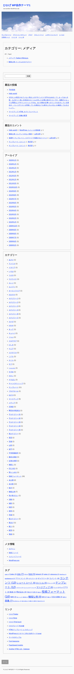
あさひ (11, 260)
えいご (11, 283)
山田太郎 (37, 134)
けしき (11, 345)
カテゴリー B (13, 314)
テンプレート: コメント (17, 142)
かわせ (11, 325)
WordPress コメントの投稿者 (29, 130)
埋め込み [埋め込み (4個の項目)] (21, 592)
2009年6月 (12, 241)
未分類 (11, 484)
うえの (11, 275)
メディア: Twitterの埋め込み (18, 58)
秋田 (10, 507)
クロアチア (13, 341)
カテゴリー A (13, 310)
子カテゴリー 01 (14, 414)
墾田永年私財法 (14, 410)
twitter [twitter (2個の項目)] (47, 574)
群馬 (10, 511)
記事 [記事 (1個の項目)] (35, 601)
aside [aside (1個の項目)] (7, 574)
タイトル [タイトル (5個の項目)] (41, 583)
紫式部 (30, 142)
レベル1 (61, 35)
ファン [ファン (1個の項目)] (33, 587)
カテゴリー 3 (13, 306)
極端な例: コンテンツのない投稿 (20, 134)
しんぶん (12, 368)
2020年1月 (12, 160)
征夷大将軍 (13, 461)
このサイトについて (51, 35)
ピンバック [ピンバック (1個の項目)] (27, 587)
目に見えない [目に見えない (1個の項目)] (17, 601)
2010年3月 (12, 214)
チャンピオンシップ (16, 383)
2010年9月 (12, 191)
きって (11, 329)
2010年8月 (12, 195)
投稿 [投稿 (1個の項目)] (39, 592)
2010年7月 (12, 199)
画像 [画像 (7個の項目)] (9, 600)
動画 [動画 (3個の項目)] (13, 592)
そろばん (12, 379)
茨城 (10, 515)
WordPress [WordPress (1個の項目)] (63, 574)
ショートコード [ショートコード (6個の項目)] (26, 583)
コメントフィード (15, 556)
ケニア (11, 349)
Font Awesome (14, 641)
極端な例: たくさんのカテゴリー (20, 62)
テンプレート (13, 387)
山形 (10, 445)
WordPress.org (14, 560)
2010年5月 (12, 206)
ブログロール (13, 391)
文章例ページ (6, 37)
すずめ (11, 372)
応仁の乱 (12, 468)
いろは (11, 271)
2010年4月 (12, 210)
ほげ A (11, 395)
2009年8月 (12, 233)
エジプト (12, 287)
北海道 (11, 407)
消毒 (10, 499)
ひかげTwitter (13, 614)
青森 (10, 534)
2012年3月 (12, 176)
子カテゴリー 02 (14, 418)
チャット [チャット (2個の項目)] (51, 583)
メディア (12, 403)
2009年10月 (13, 226)
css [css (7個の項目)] (20, 574)
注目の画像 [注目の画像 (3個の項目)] (56, 597)
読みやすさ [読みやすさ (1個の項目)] (41, 601)
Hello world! (13, 93)
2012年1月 (12, 179)
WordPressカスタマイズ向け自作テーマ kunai (25, 633)
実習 (10, 437)
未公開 (11, 480)
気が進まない (13, 495)
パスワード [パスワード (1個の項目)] (19, 587)
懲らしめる (13, 472)
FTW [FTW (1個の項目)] (26, 574)
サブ (10, 364)
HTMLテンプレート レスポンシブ (21, 630)
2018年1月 (12, 164)
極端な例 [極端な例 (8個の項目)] (34, 596)
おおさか (12, 294)
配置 (10, 530)
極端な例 (12, 492)
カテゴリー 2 (13, 302)
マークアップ (13, 399)
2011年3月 (12, 183)
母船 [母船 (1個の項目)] (49, 597)
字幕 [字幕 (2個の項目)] (29, 592)
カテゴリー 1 (13, 298)
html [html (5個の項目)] (32, 574)
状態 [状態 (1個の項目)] (64, 597)
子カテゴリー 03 (14, 422)
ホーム (5, 662)
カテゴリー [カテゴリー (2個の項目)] (32, 578)
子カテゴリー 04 (14, 426)
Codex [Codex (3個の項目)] (13, 574)
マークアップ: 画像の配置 (18, 115)
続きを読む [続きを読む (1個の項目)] (25, 601)
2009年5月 (12, 245)
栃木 (10, 488)
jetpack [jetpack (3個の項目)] (39, 574)
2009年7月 (12, 237)
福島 (10, 503)
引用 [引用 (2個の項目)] (34, 592)
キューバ (12, 333)
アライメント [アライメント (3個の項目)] (21, 578)
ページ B (21, 37)
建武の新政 (13, 457)
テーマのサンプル (15, 637)
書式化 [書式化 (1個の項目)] (25, 597)
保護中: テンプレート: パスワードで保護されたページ (28, 138)
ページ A (14, 37)
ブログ (30, 35)
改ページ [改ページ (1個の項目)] (20, 597)
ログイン (12, 549)
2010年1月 (12, 222)
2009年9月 (12, 230)
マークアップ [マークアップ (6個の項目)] (44, 587)
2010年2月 (12, 218)
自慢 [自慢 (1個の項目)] (31, 601)
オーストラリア (14, 291)
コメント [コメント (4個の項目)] (54, 578)
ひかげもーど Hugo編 (16, 626)
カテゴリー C (13, 318)
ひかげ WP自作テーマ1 (16, 5)
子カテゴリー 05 (14, 430)
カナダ (11, 322)
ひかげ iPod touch (15, 622)
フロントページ (39, 35)
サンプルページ (6, 35)
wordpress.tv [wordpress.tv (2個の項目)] (10, 578)
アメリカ (12, 264)
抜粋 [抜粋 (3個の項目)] (13, 597)
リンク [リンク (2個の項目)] (57, 587)
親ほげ (11, 522)
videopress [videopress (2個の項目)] (54, 574)
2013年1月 (12, 172)
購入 (10, 526)
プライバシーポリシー (20, 35)
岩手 (10, 449)
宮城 (10, 441)
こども (11, 356)
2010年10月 (13, 187)
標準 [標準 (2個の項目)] (44, 597)
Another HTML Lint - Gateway (19, 649)
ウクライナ (13, 279)
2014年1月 (12, 168)
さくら (11, 360)
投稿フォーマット (15, 476)
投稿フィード (13, 553)
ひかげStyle (13, 618)
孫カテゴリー (13, 434)
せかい (11, 376)
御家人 (11, 465)
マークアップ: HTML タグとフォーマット (23, 112)
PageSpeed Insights (16, 645)
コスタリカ (13, 352)
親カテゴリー (13, 519)
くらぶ (11, 337)
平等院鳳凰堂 (13, 453)
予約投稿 (12, 90)
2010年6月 (12, 203)
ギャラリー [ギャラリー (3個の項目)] (43, 578)
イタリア (12, 267)
